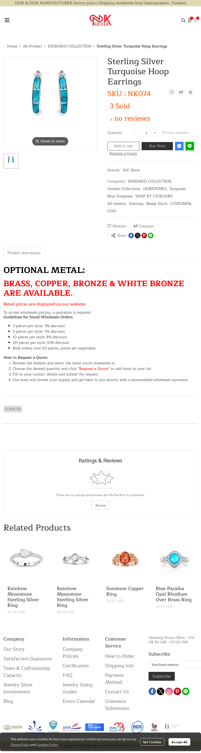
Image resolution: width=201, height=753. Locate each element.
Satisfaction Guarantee (27, 659)
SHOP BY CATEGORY (154, 196)
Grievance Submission (117, 704)
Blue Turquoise (120, 196)
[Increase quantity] (155, 132)
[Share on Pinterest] (144, 235)
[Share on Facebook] (131, 235)
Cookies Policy (47, 744)
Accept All (179, 742)
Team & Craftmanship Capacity (26, 671)
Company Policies (73, 652)
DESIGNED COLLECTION (69, 46)
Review (101, 505)
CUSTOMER (181, 203)
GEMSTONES (155, 189)
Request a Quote (123, 153)
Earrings (137, 203)
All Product (32, 46)
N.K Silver (131, 170)
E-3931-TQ (12, 409)
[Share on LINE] (150, 235)
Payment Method (114, 678)
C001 (112, 211)
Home (12, 46)
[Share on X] (137, 235)
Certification (76, 666)
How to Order (119, 656)
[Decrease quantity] (138, 132)
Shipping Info (119, 666)
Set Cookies (152, 742)
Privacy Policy (20, 744)
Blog (8, 701)
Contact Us (117, 692)
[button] (183, 20)
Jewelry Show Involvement (17, 688)
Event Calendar (79, 701)
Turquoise (178, 189)
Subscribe (161, 676)
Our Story (14, 649)
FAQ (67, 675)
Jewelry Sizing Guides (77, 688)
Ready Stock (157, 203)
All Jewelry (117, 203)
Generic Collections (124, 189)
